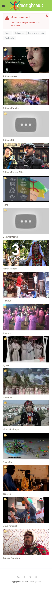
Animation (8, 462)
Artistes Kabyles (11, 108)
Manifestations (10, 268)
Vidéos (8, 33)
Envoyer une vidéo (36, 33)
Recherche (9, 38)
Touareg (7, 493)
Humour (7, 300)
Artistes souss (10, 76)
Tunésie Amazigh (11, 558)
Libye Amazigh (10, 525)
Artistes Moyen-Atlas (13, 172)
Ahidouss (7, 397)
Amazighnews (35, 582)
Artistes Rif (8, 140)
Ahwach (7, 333)
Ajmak (6, 365)
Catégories (19, 33)
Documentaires (10, 236)
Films (5, 204)
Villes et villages (11, 429)
